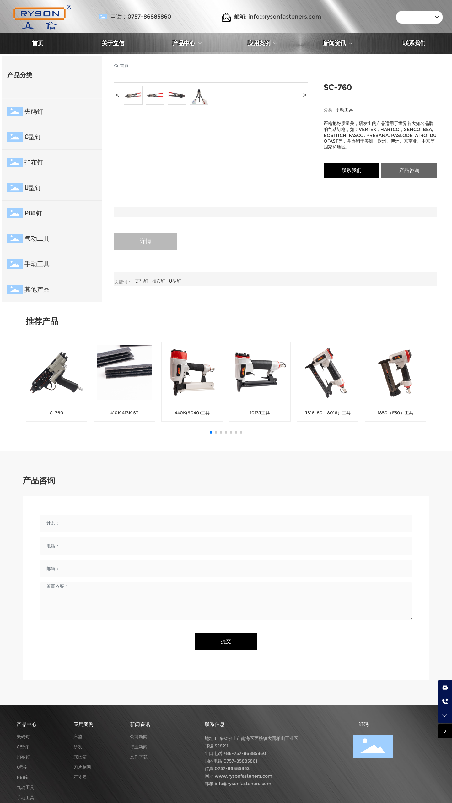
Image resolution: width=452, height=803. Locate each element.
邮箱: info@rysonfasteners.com (277, 16)
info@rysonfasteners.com (243, 783)
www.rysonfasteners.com (243, 776)
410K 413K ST (124, 413)
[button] (211, 432)
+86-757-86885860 (244, 753)
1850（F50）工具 (395, 413)
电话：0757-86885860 (140, 16)
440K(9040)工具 (192, 413)
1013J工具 (260, 413)
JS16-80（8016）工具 (328, 413)
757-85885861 (242, 761)
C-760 (56, 413)
